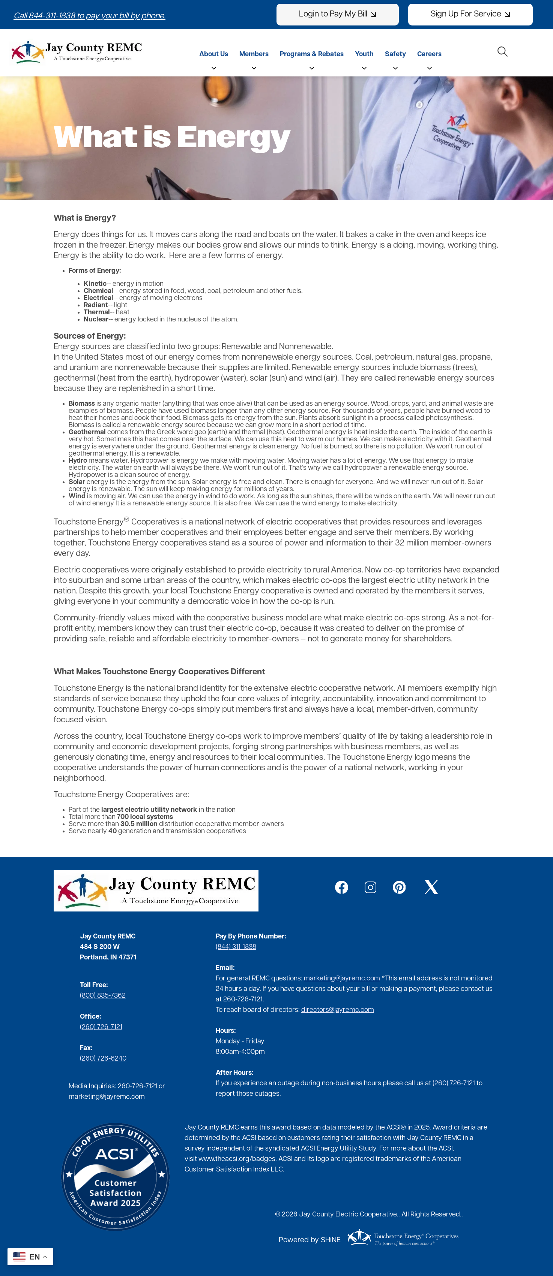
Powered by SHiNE (310, 1240)
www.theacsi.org (223, 1159)
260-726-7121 (137, 1086)
